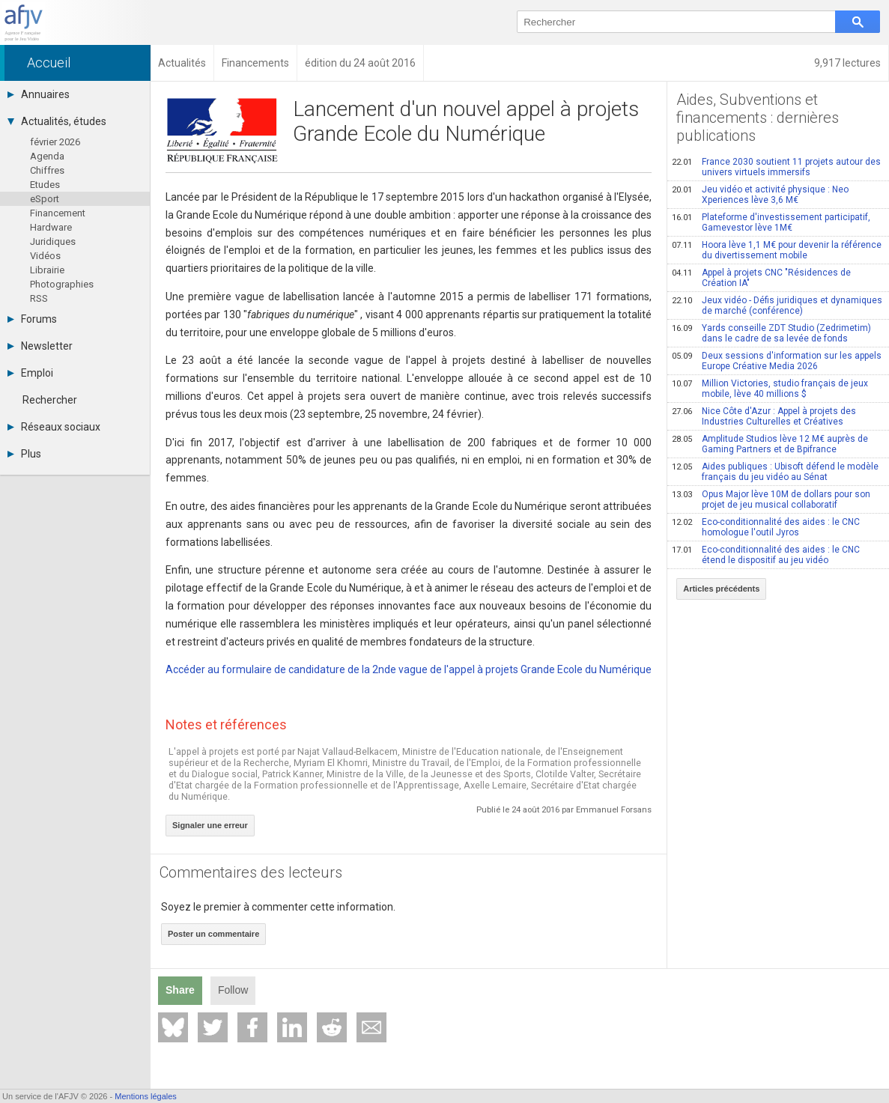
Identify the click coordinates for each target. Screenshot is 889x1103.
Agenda (47, 156)
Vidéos (45, 255)
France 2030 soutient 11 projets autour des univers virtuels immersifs (776, 167)
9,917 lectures (847, 63)
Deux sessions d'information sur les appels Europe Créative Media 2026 (777, 360)
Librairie (47, 270)
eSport (44, 198)
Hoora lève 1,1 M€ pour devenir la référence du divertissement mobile (777, 250)
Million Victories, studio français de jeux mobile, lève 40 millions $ (770, 388)
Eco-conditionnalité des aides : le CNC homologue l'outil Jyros (766, 527)
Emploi (30, 373)
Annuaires (38, 94)
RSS (39, 298)
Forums (32, 319)
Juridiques (53, 241)
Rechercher (49, 400)
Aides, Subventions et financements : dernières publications (757, 118)
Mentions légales (146, 1096)
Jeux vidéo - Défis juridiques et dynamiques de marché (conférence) (777, 305)
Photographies (62, 284)
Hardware (51, 227)
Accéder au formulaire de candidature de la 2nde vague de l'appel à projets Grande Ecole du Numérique (409, 669)
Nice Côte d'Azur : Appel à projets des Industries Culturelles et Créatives (764, 416)
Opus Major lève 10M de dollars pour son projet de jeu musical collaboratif (771, 499)
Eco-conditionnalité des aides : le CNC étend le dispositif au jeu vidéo (766, 554)
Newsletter (40, 346)
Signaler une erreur (210, 825)
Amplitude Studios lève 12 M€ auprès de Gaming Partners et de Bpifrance (770, 444)
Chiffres (47, 170)
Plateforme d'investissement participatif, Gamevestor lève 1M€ (771, 222)
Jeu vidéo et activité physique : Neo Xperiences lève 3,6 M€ (760, 194)
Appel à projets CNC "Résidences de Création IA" (761, 277)
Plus (24, 454)
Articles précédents (721, 588)
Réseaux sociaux (53, 427)
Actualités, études (56, 121)
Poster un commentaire (213, 933)
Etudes (45, 184)
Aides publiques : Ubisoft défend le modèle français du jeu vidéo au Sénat (775, 471)
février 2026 (55, 142)
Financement (57, 213)
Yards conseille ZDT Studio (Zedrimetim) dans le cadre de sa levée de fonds (771, 333)
